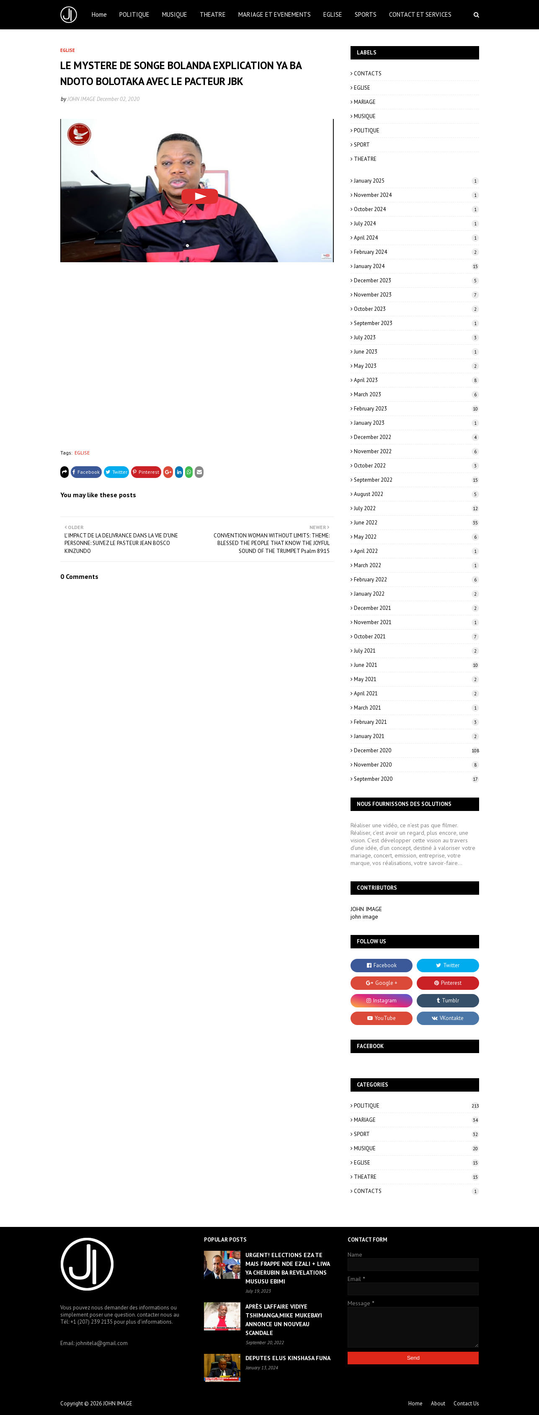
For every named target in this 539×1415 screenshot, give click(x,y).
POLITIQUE (366, 130)
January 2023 (416, 422)
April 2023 (416, 380)
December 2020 (416, 750)
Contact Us (466, 1403)
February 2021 (416, 722)
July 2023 (416, 337)
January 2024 (416, 266)
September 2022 (416, 479)
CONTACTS (368, 73)
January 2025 (416, 180)
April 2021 (416, 693)
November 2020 (416, 764)
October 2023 (416, 308)
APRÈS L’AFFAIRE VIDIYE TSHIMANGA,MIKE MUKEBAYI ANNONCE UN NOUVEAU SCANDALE (283, 1320)
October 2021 (416, 636)
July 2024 (416, 223)
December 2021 (416, 608)
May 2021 (416, 679)
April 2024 (416, 237)
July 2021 (416, 650)
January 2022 (416, 593)
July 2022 (416, 508)
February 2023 (416, 408)
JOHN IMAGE (81, 99)
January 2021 (416, 736)
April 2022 (416, 551)
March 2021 (416, 707)
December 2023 (416, 280)
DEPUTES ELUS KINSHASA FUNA (287, 1358)
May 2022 (416, 536)
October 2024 (416, 209)
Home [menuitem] (99, 14)
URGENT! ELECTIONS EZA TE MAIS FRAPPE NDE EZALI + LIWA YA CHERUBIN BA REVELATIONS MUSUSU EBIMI (287, 1268)
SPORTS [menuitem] (366, 14)
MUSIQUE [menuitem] (174, 14)
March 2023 (416, 394)
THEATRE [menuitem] (213, 14)
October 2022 (416, 465)
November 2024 (416, 195)
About (438, 1403)
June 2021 (416, 665)
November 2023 (416, 294)
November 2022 (416, 451)
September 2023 (416, 323)
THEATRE (365, 159)
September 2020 (416, 778)
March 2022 (416, 565)
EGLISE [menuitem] (332, 14)
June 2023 (416, 351)
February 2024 (416, 252)
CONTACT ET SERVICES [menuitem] (420, 14)
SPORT (362, 144)
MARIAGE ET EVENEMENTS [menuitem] (274, 14)
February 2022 (416, 579)
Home (415, 1403)
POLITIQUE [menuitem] (134, 14)
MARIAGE (365, 102)
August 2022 (416, 494)
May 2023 (416, 365)
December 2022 (416, 437)
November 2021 (416, 622)
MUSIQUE (365, 116)
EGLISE (82, 452)
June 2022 (416, 522)
